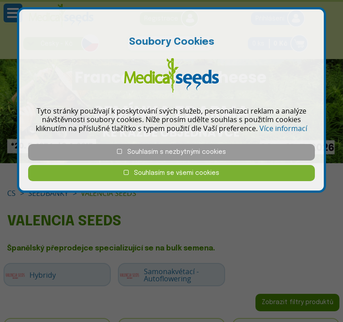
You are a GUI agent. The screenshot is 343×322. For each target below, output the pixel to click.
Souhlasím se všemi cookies (171, 172)
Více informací (283, 128)
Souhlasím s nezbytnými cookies (171, 151)
